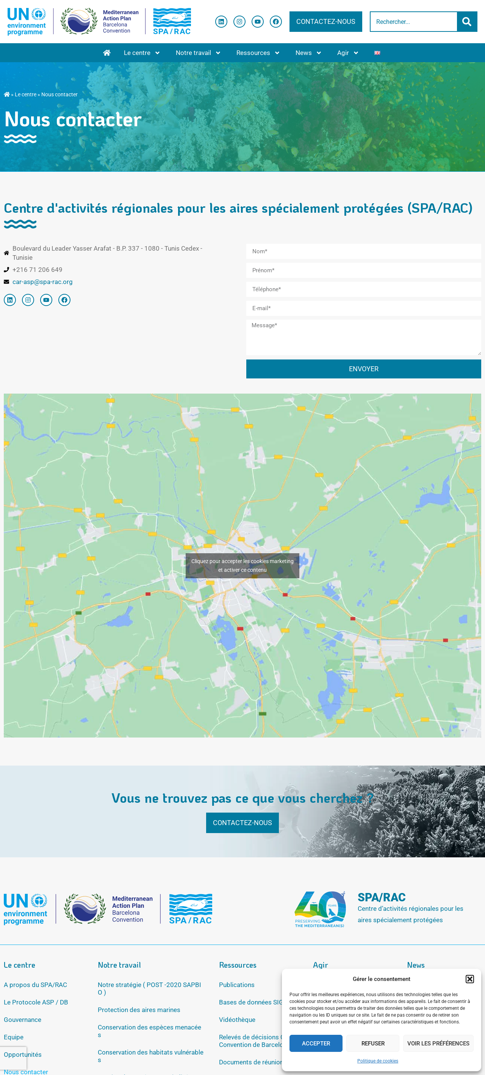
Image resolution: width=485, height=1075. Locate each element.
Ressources (258, 53)
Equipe (13, 1037)
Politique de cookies (377, 1061)
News (309, 53)
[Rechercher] (467, 21)
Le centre (142, 53)
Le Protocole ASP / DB (36, 1002)
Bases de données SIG (251, 1002)
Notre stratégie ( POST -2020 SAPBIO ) (149, 988)
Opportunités (23, 1054)
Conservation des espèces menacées (149, 1031)
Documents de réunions (253, 1062)
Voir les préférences (438, 1043)
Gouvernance (22, 1019)
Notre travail (198, 53)
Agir (348, 53)
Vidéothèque (237, 1019)
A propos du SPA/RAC (35, 985)
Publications (237, 985)
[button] (470, 979)
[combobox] (414, 21)
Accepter (316, 1043)
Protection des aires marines (139, 1010)
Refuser (373, 1043)
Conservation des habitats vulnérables (150, 1056)
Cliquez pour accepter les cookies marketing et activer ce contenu (242, 565)
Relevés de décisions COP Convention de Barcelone (256, 1040)
